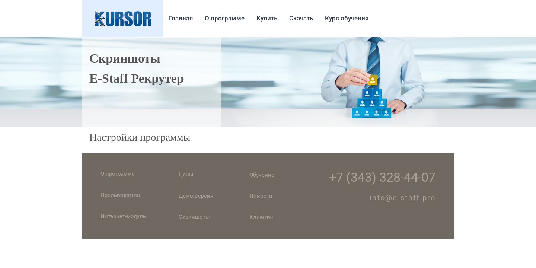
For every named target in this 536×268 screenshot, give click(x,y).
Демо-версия (196, 195)
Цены (186, 174)
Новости (260, 196)
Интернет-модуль (123, 216)
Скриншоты (194, 217)
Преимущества (120, 195)
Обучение (261, 175)
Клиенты (261, 217)
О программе (117, 173)
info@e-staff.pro (403, 197)
